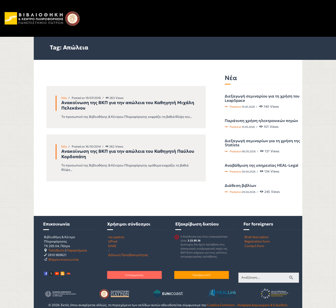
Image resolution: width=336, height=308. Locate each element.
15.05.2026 (248, 106)
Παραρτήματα (77, 250)
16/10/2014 (93, 146)
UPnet (112, 241)
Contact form (254, 246)
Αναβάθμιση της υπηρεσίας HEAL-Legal (261, 165)
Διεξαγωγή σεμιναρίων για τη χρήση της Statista (262, 143)
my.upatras (116, 237)
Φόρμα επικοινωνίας (63, 259)
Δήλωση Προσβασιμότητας (128, 255)
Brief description (256, 237)
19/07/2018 (93, 98)
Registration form (257, 241)
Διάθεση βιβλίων (240, 186)
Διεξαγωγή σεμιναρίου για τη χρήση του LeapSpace (262, 98)
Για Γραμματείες (134, 275)
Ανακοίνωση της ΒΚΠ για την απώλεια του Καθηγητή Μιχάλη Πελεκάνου (127, 105)
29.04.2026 (249, 191)
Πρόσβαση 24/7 (202, 275)
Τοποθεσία (56, 250)
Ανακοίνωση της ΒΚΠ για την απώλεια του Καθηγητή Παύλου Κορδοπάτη (127, 154)
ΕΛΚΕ (112, 246)
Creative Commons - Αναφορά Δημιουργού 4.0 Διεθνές (247, 305)
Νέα (64, 98)
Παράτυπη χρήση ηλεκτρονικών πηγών (261, 121)
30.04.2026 (249, 171)
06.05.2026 (249, 151)
